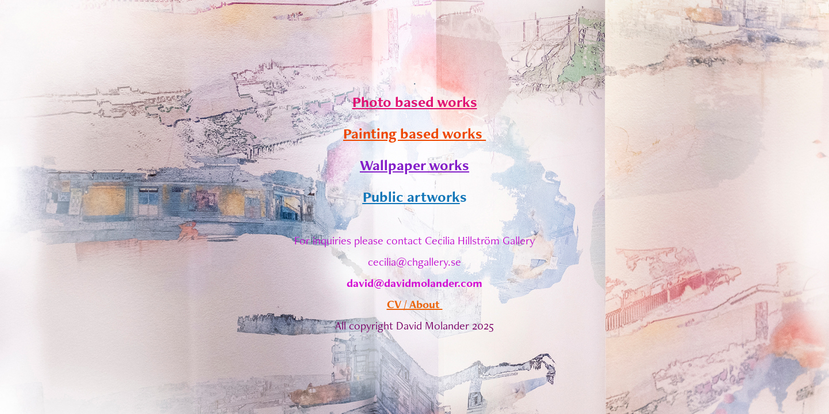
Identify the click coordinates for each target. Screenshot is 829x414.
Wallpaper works (414, 165)
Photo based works (414, 102)
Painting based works (414, 133)
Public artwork (411, 196)
